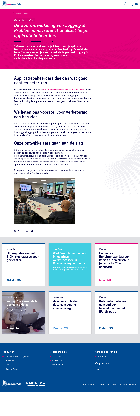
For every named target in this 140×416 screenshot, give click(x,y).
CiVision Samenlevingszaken (16, 381)
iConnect (7, 389)
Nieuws (24, 13)
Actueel (17, 13)
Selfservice (55, 385)
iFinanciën (8, 385)
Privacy (108, 408)
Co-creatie (55, 381)
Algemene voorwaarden (87, 408)
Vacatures (101, 381)
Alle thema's (56, 389)
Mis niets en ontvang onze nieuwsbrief (125, 408)
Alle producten (10, 393)
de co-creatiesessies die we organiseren (63, 114)
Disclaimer (100, 408)
